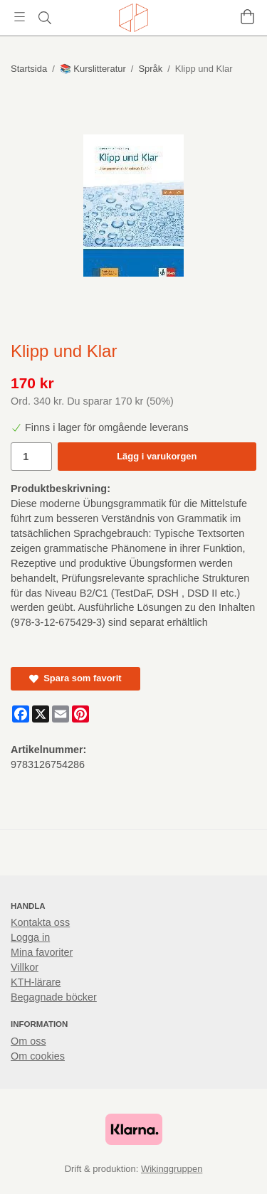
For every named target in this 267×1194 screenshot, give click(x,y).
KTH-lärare (36, 982)
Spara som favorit (75, 678)
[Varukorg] (247, 16)
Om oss (28, 1041)
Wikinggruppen (171, 1168)
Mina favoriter (42, 952)
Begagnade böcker (54, 997)
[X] (41, 714)
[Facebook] (21, 714)
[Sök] (44, 17)
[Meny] (19, 16)
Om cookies (38, 1056)
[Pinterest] (80, 714)
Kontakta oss (40, 922)
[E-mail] (60, 714)
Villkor (24, 967)
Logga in (30, 937)
